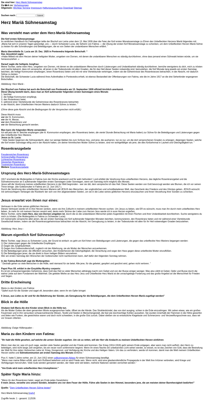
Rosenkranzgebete (19, 167)
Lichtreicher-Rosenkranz (13, 159)
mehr (31, 393)
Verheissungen (21, 5)
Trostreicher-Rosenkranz (13, 164)
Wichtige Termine (21, 8)
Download (68, 8)
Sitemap (78, 8)
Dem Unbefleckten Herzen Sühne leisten (30, 388)
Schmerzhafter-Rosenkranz (14, 157)
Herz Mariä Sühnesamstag (29, 2)
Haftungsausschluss (53, 8)
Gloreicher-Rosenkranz (12, 162)
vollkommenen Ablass (64, 358)
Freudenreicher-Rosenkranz (15, 154)
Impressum (36, 8)
